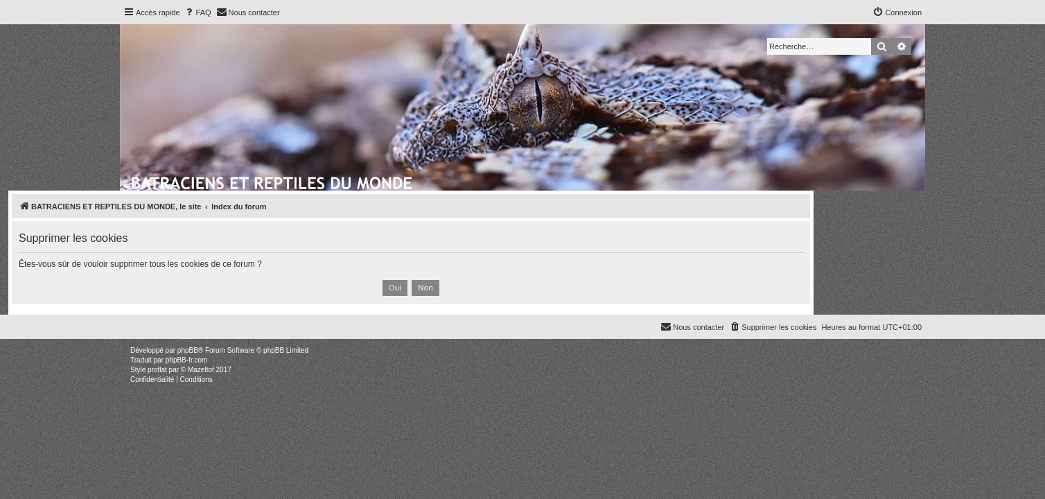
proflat (157, 370)
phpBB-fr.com (187, 360)
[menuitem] (197, 12)
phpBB (187, 350)
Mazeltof (201, 370)
